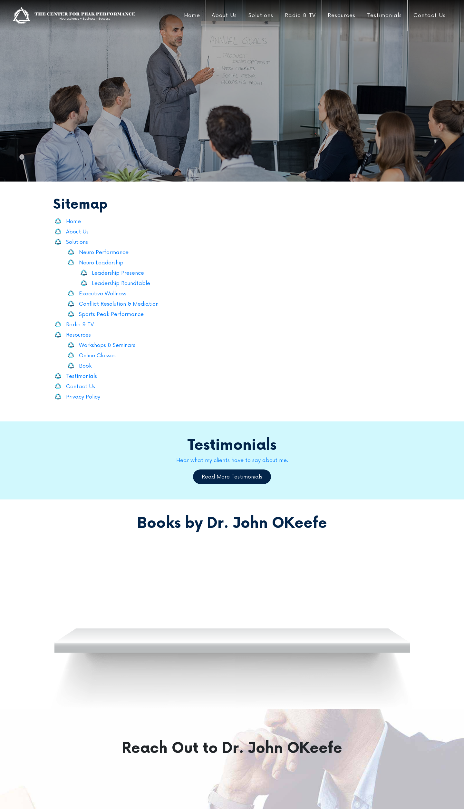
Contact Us (428, 15)
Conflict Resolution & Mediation (119, 304)
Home (190, 15)
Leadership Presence (118, 273)
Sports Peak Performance (111, 314)
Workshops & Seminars (107, 345)
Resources (340, 15)
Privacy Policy (83, 397)
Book (85, 366)
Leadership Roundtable (121, 283)
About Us (223, 15)
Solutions (259, 15)
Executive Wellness (102, 294)
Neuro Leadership (101, 263)
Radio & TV (299, 15)
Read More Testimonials (232, 477)
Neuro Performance (104, 252)
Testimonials (382, 15)
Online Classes (97, 355)
